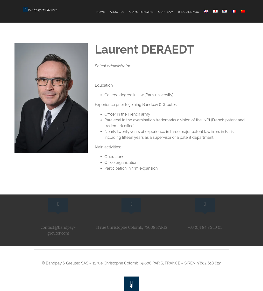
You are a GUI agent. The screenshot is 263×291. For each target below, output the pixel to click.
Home (100, 12)
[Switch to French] (234, 11)
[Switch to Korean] (224, 11)
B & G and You (188, 12)
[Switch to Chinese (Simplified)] (243, 11)
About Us (117, 12)
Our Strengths (141, 12)
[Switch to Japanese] (215, 11)
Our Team (165, 12)
